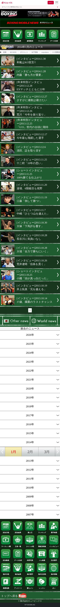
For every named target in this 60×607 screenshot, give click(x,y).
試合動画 (6, 559)
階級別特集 (42, 545)
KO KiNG (13, 52)
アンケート (18, 587)
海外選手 (30, 573)
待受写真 (30, 559)
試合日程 (6, 40)
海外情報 (54, 573)
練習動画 (30, 40)
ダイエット (24, 52)
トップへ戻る (13, 595)
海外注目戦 (42, 573)
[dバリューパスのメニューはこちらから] (56, 3)
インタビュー (54, 545)
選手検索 (54, 531)
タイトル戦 (30, 545)
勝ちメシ (30, 587)
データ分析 (54, 40)
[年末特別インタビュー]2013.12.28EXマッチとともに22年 (31, 86)
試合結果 (18, 40)
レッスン (42, 587)
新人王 (30, 531)
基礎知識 (6, 587)
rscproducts (45, 52)
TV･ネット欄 (6, 545)
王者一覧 (18, 545)
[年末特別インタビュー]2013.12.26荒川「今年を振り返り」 (32, 111)
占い (54, 587)
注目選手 (54, 559)
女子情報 (35, 52)
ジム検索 (42, 559)
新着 (4, 52)
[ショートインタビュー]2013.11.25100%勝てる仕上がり (30, 174)
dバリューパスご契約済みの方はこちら (12, 7)
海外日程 (6, 573)
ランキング (42, 40)
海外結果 (18, 573)
